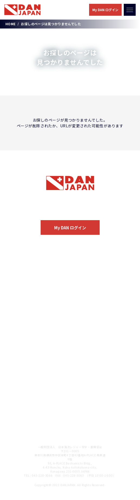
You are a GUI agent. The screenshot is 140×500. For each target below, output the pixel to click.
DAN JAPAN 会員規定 (29, 422)
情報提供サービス (27, 308)
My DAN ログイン (105, 9)
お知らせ (17, 364)
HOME (10, 24)
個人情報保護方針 (25, 403)
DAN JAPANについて (28, 259)
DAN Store (20, 345)
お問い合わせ (21, 383)
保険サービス (23, 299)
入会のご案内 (70, 210)
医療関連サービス (27, 290)
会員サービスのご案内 (29, 279)
